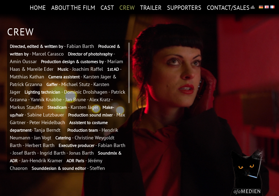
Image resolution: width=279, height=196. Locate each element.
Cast (107, 7)
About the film (73, 7)
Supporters (184, 7)
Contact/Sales (228, 7)
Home (38, 7)
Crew (127, 7)
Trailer (151, 7)
